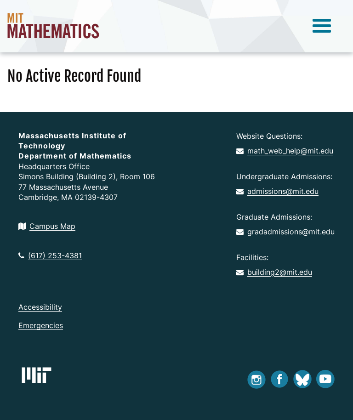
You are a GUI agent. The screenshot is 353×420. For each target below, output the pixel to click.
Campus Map (46, 226)
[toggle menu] (322, 26)
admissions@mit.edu (277, 191)
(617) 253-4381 (50, 255)
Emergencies (40, 325)
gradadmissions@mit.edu (285, 231)
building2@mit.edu (274, 272)
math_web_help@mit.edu (284, 150)
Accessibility (40, 307)
